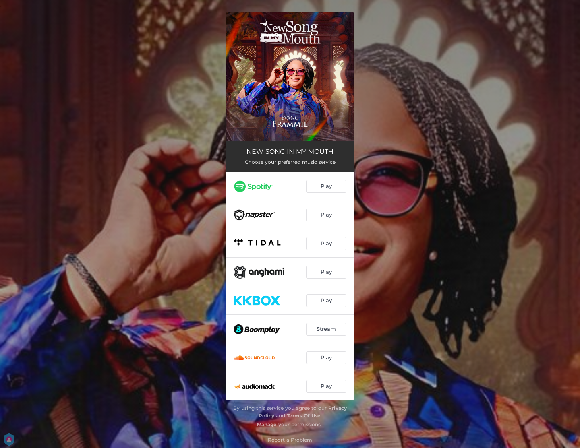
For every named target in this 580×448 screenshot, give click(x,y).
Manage (267, 424)
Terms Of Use (304, 416)
